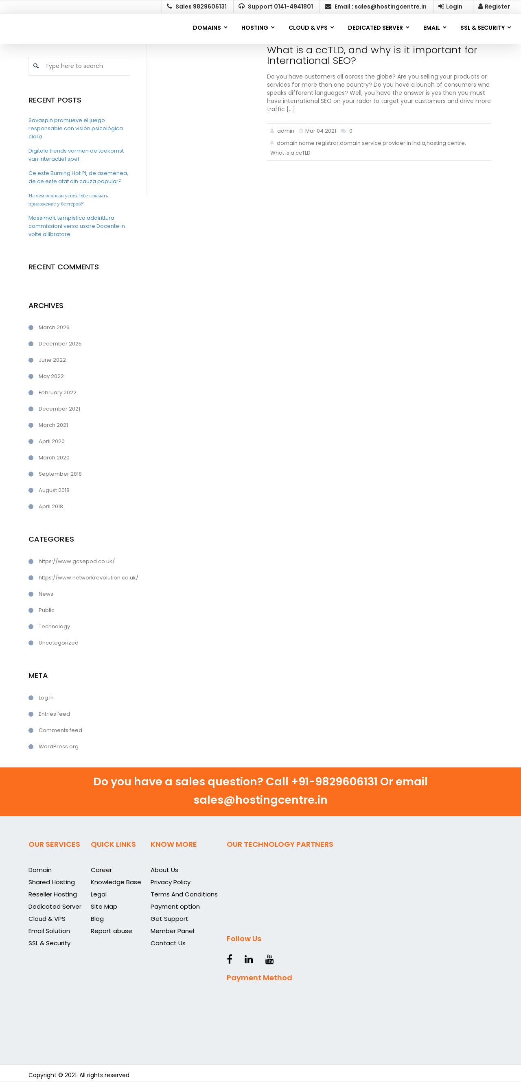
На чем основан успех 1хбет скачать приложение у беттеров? (68, 200)
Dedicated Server (54, 906)
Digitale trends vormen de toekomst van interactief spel (76, 155)
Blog (97, 918)
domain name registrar (308, 143)
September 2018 (60, 474)
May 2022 (51, 376)
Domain (40, 870)
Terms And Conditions (184, 894)
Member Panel (172, 931)
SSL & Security (49, 943)
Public (47, 610)
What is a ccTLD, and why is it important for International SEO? (372, 55)
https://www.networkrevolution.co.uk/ (84, 577)
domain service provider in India (382, 143)
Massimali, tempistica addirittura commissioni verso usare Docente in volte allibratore (76, 226)
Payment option (175, 906)
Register (494, 6)
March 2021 (53, 425)
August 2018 (54, 490)
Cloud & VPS (47, 918)
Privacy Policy (170, 882)
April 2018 (51, 506)
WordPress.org (59, 746)
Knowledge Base (116, 882)
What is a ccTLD (290, 153)
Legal (99, 894)
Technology (54, 626)
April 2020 (52, 441)
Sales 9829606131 (197, 6)
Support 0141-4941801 (276, 6)
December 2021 (59, 409)
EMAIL (431, 28)
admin (282, 131)
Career (101, 870)
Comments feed (60, 730)
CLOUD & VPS (308, 28)
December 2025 (60, 344)
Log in (46, 698)
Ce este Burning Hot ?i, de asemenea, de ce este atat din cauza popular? (78, 177)
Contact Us (168, 943)
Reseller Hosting (52, 894)
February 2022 (58, 392)
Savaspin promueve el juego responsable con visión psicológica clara (75, 128)
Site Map (104, 906)
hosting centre (446, 143)
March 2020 (54, 457)
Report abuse (111, 931)
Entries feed (54, 714)
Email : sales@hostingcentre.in (376, 6)
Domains (207, 28)
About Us (164, 870)
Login (450, 6)
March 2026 (54, 327)
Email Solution (49, 931)
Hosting (254, 28)
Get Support (169, 918)
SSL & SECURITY (482, 28)
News (46, 594)
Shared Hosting (51, 882)
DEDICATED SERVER (375, 28)
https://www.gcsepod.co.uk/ (77, 561)
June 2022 (52, 360)
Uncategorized (59, 643)
